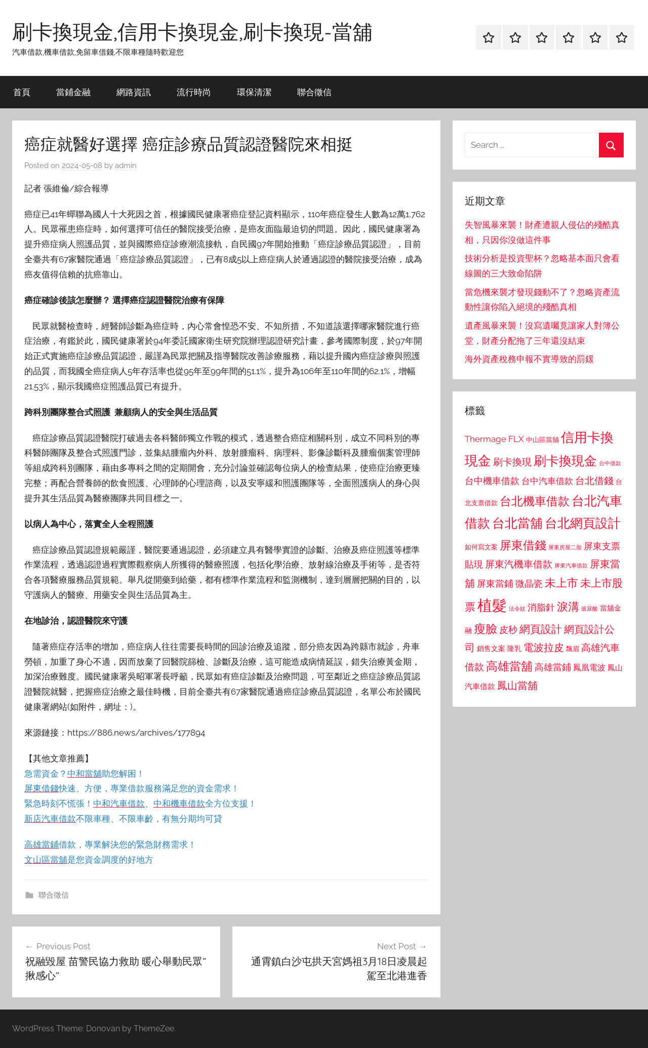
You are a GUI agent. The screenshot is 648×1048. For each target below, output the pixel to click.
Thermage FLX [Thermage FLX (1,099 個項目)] (494, 439)
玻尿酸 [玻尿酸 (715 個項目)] (589, 609)
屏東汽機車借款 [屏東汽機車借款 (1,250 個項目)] (518, 564)
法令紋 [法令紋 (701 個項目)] (517, 609)
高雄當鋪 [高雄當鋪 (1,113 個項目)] (553, 667)
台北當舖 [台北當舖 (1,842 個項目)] (517, 523)
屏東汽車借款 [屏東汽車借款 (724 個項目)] (571, 565)
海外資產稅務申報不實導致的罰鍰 (529, 359)
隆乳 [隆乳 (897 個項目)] (514, 648)
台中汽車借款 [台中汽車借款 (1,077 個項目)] (547, 481)
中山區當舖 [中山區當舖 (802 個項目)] (542, 440)
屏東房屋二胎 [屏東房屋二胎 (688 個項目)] (565, 547)
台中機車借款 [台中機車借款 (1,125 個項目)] (492, 481)
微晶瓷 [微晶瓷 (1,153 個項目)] (529, 583)
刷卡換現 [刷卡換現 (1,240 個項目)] (512, 461)
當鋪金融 (73, 92)
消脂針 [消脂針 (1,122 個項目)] (541, 607)
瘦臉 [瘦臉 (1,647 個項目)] (485, 628)
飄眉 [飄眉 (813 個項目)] (572, 649)
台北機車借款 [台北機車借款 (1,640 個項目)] (535, 501)
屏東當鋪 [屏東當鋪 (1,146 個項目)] (495, 583)
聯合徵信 (314, 92)
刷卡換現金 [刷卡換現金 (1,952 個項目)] (565, 460)
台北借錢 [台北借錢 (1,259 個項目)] (594, 480)
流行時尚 (194, 92)
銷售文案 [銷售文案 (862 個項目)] (491, 648)
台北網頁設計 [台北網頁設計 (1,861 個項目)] (583, 523)
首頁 (21, 92)
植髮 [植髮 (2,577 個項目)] (492, 605)
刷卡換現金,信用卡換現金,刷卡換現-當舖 (192, 31)
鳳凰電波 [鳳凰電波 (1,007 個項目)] (589, 667)
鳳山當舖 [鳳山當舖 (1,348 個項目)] (517, 685)
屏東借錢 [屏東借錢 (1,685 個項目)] (523, 545)
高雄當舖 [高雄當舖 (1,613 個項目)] (509, 666)
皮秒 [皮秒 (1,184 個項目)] (508, 629)
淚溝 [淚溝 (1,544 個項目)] (568, 606)
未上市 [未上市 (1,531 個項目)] (561, 582)
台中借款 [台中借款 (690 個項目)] (610, 463)
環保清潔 (254, 92)
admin (126, 165)
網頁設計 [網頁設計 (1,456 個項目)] (540, 629)
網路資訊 (133, 92)
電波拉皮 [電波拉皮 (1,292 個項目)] (543, 648)
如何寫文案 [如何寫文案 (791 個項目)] (481, 547)
